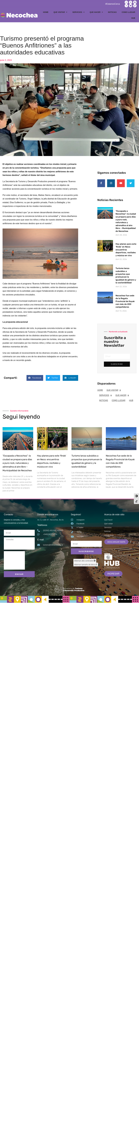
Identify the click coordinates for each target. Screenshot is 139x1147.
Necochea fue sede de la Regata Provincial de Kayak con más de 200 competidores (125, 301)
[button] (35, 378)
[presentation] (14, 560)
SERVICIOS (78, 12)
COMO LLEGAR (128, 12)
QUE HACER (96, 12)
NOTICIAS (112, 12)
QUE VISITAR (60, 12)
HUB (133, 18)
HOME (45, 12)
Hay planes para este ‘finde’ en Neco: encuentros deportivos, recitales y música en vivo (126, 250)
